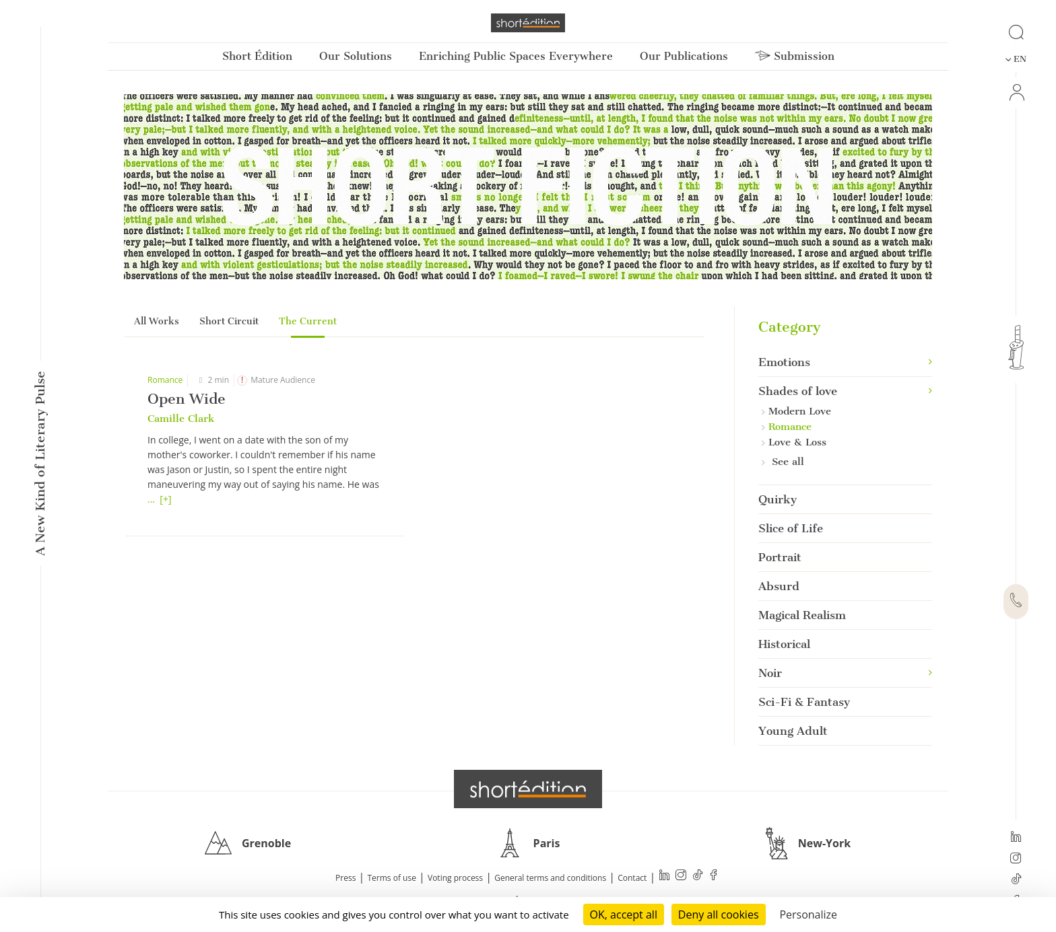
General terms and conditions (550, 878)
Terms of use (392, 878)
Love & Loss (794, 442)
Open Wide (186, 398)
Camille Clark (180, 419)
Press (345, 878)
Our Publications (684, 56)
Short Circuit (229, 321)
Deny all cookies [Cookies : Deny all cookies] (718, 914)
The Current (308, 321)
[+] (165, 499)
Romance (165, 380)
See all (783, 462)
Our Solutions (355, 56)
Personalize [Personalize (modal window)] (808, 914)
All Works (156, 321)
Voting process (455, 878)
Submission (794, 56)
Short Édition (257, 56)
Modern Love (796, 411)
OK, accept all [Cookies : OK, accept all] (623, 914)
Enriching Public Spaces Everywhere (516, 56)
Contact (632, 878)
